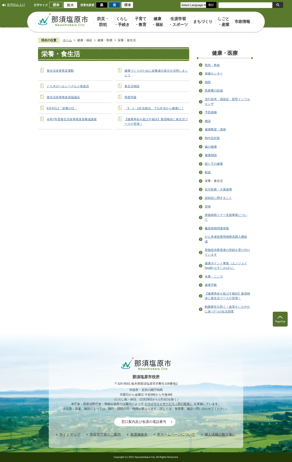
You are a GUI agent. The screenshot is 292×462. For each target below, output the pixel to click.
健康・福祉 (84, 40)
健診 (208, 121)
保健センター (214, 73)
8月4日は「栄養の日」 (62, 108)
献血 (208, 172)
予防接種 (211, 112)
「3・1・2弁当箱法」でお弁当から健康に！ (154, 108)
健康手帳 (211, 285)
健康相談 (211, 155)
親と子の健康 (214, 163)
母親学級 (130, 97)
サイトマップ (69, 434)
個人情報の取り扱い (220, 434)
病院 (208, 82)
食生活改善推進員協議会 (63, 97)
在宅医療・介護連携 (218, 189)
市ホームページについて (176, 434)
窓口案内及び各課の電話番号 (143, 422)
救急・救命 (212, 65)
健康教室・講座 (215, 129)
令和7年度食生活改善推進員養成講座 (72, 119)
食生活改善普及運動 (60, 70)
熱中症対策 (212, 138)
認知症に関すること (218, 198)
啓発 (208, 206)
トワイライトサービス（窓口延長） (168, 404)
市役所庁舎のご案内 (105, 434)
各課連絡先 (139, 434)
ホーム (67, 40)
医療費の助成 (214, 90)
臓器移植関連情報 (217, 228)
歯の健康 (211, 146)
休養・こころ (214, 276)
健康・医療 (105, 40)
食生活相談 (132, 86)
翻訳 (211, 4)
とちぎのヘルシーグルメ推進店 (68, 86)
